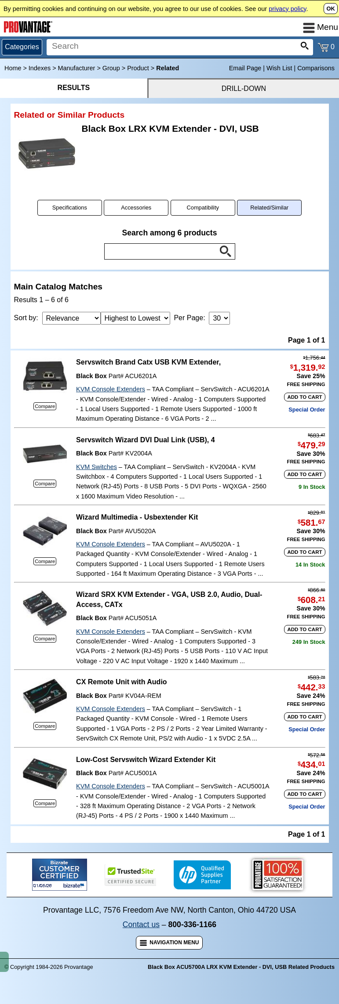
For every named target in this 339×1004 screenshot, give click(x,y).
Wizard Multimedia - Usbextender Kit (137, 517)
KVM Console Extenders (110, 389)
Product (138, 68)
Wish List (279, 68)
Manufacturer (76, 68)
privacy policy (287, 8)
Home (12, 68)
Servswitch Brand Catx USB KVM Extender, (148, 362)
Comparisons (316, 68)
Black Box (91, 375)
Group (111, 68)
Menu (320, 27)
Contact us (141, 924)
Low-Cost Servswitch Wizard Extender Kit (145, 759)
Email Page (245, 68)
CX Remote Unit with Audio (121, 682)
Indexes (40, 68)
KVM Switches (96, 466)
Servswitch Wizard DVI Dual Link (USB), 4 (145, 440)
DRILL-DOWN (244, 88)
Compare (45, 406)
